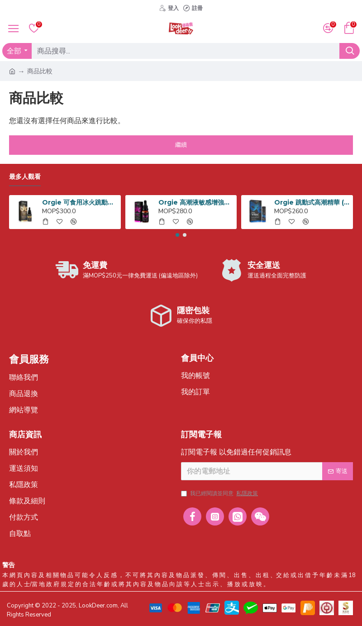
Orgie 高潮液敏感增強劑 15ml (195, 202)
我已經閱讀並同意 (220, 493)
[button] (177, 235)
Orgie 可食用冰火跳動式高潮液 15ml (79, 202)
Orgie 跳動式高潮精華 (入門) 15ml (311, 202)
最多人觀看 (25, 177)
